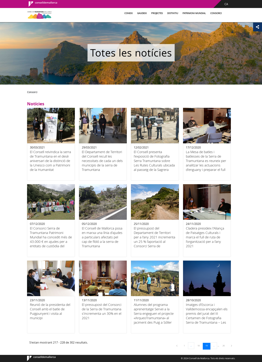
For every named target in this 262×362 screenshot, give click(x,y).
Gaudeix (142, 13)
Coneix (128, 13)
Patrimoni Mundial (194, 13)
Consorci (216, 13)
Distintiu (172, 13)
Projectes (157, 13)
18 (199, 345)
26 (224, 345)
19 (207, 345)
